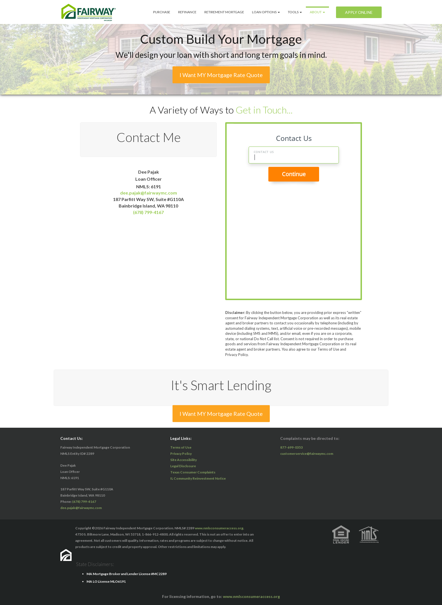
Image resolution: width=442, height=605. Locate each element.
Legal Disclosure (183, 466)
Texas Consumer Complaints (192, 472)
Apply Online (359, 12)
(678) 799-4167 (148, 212)
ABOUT (317, 12)
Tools (295, 12)
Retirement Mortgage (224, 12)
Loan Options (266, 12)
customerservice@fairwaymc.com (306, 453)
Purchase (161, 12)
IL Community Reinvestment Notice (198, 478)
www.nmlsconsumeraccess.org (219, 528)
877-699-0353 (291, 447)
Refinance (187, 12)
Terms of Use (180, 447)
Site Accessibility (183, 460)
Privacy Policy (181, 453)
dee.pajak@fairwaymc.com (148, 192)
